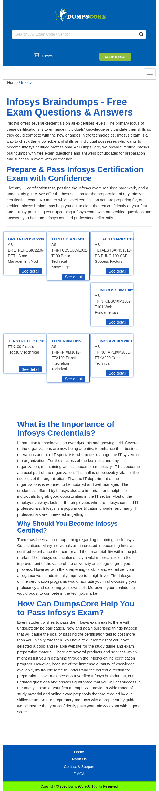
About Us (79, 759)
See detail (30, 271)
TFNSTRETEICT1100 (27, 341)
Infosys (27, 82)
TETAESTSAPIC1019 (114, 239)
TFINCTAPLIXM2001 (113, 341)
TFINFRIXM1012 (66, 341)
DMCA (79, 774)
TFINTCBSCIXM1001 (70, 239)
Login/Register (115, 56)
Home (12, 82)
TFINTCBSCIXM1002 (114, 290)
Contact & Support (79, 766)
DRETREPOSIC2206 (27, 239)
